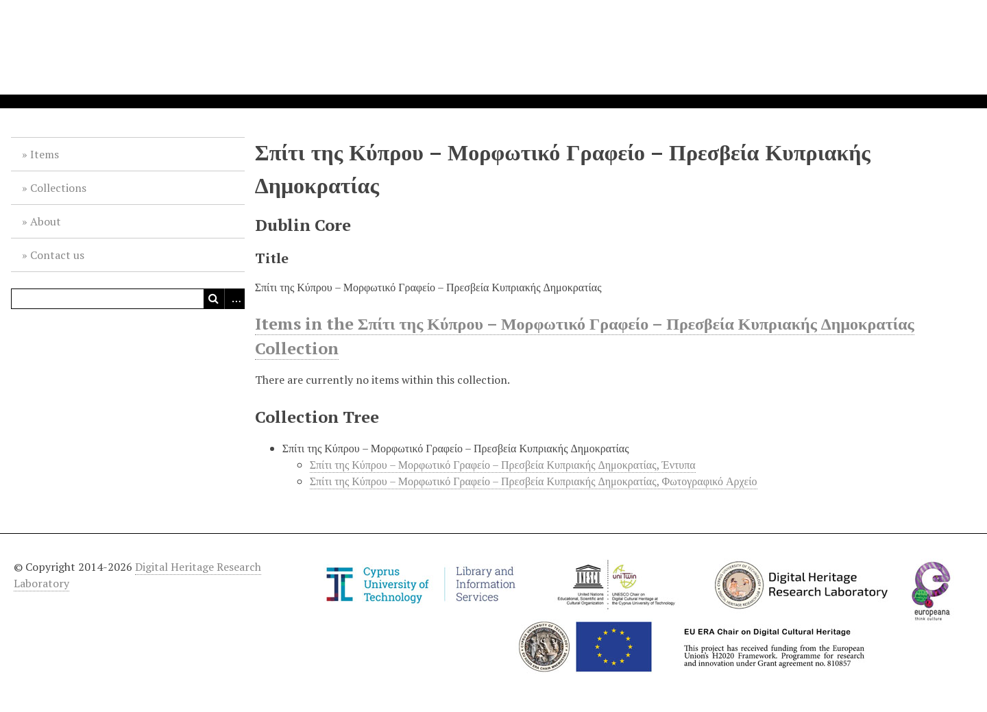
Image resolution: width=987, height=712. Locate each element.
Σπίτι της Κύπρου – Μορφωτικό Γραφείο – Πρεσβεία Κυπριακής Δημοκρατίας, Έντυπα (503, 464)
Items (44, 154)
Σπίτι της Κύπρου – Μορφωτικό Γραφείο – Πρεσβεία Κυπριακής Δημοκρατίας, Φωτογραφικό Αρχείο (533, 481)
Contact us (57, 254)
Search (214, 299)
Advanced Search (234, 299)
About (45, 221)
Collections (58, 187)
